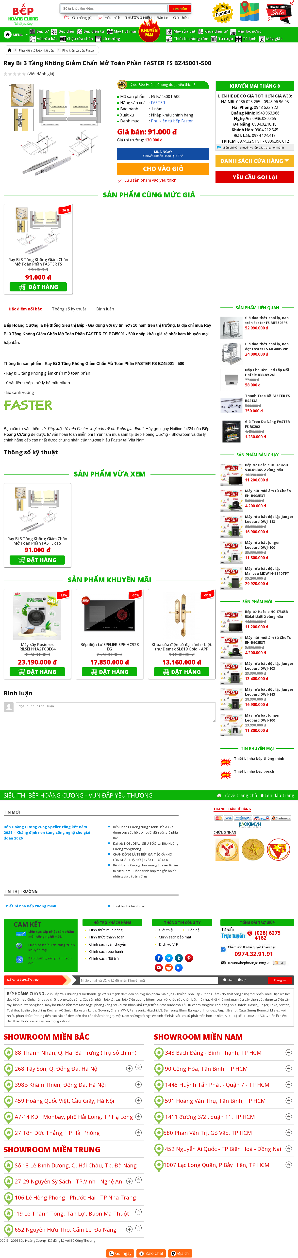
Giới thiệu (181, 17)
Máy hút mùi (125, 31)
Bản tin (162, 17)
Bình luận (105, 309)
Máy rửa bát (185, 31)
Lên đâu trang (279, 795)
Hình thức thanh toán (106, 936)
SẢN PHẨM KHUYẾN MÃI (109, 579)
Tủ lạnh (249, 38)
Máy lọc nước (249, 31)
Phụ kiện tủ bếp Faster (78, 50)
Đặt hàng (42, 286)
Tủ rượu (225, 38)
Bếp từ (42, 31)
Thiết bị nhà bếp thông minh (30, 905)
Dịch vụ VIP (168, 944)
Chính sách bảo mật (175, 936)
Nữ (243, 980)
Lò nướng (111, 38)
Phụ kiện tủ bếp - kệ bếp (36, 50)
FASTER (158, 102)
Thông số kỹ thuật (69, 309)
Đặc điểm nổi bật (25, 309)
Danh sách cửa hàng (251, 160)
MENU (20, 34)
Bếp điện (66, 31)
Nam (231, 980)
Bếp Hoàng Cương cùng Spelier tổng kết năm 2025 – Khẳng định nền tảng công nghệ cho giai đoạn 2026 (47, 832)
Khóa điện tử (216, 31)
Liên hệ (193, 929)
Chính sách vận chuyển (107, 944)
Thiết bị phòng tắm (191, 38)
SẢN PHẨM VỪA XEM (110, 473)
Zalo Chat (151, 1253)
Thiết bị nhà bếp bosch (130, 906)
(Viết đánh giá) (29, 73)
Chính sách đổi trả (104, 958)
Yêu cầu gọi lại (255, 177)
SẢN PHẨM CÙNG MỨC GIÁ (149, 194)
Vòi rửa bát (47, 38)
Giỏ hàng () (78, 18)
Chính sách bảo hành (106, 951)
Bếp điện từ (93, 31)
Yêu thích (109, 17)
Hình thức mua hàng (106, 929)
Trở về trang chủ (239, 795)
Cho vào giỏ (163, 169)
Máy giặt (274, 38)
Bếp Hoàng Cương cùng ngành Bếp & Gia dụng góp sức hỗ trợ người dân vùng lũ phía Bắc (145, 832)
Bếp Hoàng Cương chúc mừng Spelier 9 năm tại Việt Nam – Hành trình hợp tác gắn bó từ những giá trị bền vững (145, 870)
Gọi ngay (120, 1253)
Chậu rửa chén (80, 38)
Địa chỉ (180, 1253)
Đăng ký (280, 980)
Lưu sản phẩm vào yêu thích (146, 180)
